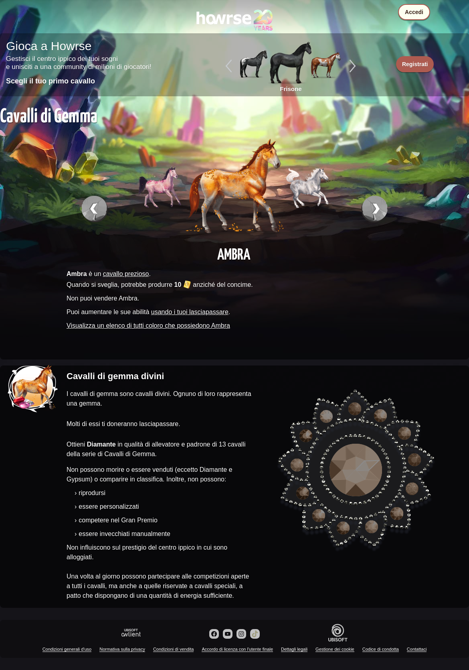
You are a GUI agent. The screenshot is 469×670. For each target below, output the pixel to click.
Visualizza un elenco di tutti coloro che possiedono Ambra (148, 325)
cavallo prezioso (126, 273)
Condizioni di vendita (173, 649)
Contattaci (417, 649)
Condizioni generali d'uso (67, 649)
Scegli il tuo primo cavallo (50, 81)
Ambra (233, 253)
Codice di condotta (380, 649)
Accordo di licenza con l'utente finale (237, 649)
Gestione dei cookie (334, 649)
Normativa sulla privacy (122, 649)
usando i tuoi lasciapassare (189, 312)
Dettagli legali (294, 649)
